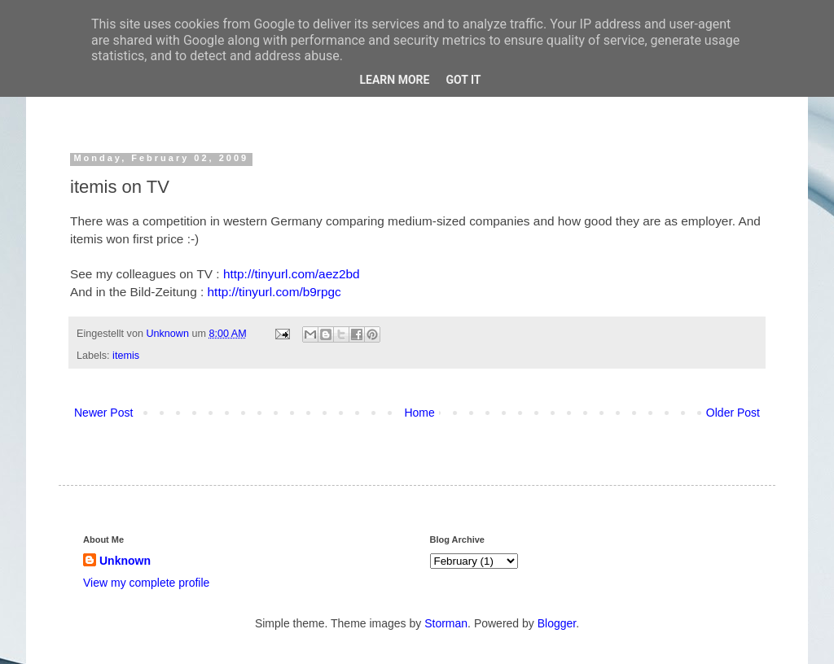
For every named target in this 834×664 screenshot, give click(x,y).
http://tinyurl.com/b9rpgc (274, 292)
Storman (445, 623)
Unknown (168, 333)
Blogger (557, 623)
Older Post (733, 412)
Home (419, 412)
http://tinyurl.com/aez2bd (291, 274)
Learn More (394, 79)
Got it (463, 79)
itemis (125, 355)
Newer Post (103, 412)
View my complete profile (146, 582)
